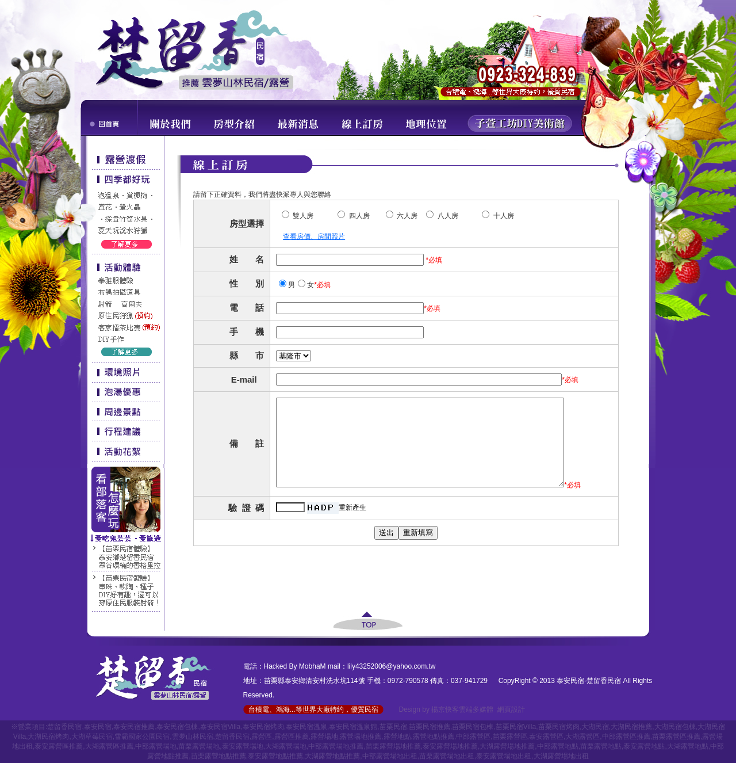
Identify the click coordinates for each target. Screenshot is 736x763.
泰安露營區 (546, 737)
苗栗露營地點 (601, 746)
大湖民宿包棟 (675, 727)
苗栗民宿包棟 (472, 727)
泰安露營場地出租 (503, 756)
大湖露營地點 (687, 746)
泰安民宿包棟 (177, 727)
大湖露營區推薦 (109, 746)
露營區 (261, 737)
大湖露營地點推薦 (332, 756)
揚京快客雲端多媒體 (462, 709)
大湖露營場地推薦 (507, 746)
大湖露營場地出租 (561, 756)
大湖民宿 (595, 727)
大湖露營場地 (285, 746)
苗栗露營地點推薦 (218, 756)
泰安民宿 (98, 727)
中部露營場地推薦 (335, 746)
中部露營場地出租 (389, 756)
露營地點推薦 (433, 737)
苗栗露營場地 (199, 746)
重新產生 (352, 533)
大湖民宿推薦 (631, 727)
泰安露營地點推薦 (275, 756)
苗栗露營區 (510, 737)
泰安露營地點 (644, 746)
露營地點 (397, 737)
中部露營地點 (557, 746)
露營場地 (324, 737)
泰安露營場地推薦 (450, 746)
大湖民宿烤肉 (48, 737)
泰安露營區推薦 (58, 746)
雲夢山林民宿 (192, 737)
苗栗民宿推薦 (429, 727)
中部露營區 (473, 737)
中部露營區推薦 (626, 737)
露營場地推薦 (360, 737)
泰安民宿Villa (220, 727)
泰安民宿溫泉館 (353, 727)
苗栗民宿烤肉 (559, 727)
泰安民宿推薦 (134, 727)
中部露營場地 (156, 746)
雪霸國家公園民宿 (142, 737)
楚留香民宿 (64, 727)
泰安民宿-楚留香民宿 (589, 681)
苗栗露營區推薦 (676, 737)
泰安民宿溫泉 (306, 727)
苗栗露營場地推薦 (393, 746)
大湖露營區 (582, 737)
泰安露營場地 (242, 746)
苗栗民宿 (393, 727)
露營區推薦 (291, 737)
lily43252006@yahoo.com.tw (391, 666)
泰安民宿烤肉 (263, 727)
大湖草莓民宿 (92, 737)
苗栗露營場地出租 (446, 756)
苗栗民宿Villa (516, 727)
